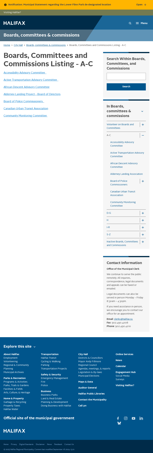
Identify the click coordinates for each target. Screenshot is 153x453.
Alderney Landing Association (126, 174)
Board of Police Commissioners (24, 101)
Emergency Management (54, 378)
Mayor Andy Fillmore (89, 361)
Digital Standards (26, 444)
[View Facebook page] (118, 418)
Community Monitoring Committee (26, 115)
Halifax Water (11, 409)
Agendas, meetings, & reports (94, 369)
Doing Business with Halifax (56, 406)
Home (6, 444)
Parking (45, 365)
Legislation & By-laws (90, 372)
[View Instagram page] (126, 418)
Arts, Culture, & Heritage (17, 393)
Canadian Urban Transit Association (26, 108)
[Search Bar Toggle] (130, 23)
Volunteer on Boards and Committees (120, 126)
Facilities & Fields (13, 389)
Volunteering (11, 361)
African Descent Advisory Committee (26, 87)
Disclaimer (40, 444)
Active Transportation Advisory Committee (31, 80)
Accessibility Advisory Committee (25, 72)
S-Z (109, 234)
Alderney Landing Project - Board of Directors (32, 94)
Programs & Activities (15, 382)
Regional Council (87, 365)
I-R (108, 227)
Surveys (120, 379)
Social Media (122, 376)
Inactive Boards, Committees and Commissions (122, 244)
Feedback (58, 444)
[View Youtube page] (134, 418)
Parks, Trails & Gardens (16, 385)
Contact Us (69, 444)
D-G (109, 213)
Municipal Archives (14, 372)
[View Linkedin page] (141, 418)
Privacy (14, 444)
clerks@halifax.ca (123, 319)
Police (44, 385)
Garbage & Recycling (15, 402)
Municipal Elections (88, 376)
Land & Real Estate (51, 398)
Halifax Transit (48, 358)
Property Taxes (12, 406)
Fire (43, 382)
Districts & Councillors (90, 358)
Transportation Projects (54, 369)
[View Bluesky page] (119, 422)
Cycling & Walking (51, 361)
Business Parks (49, 395)
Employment (10, 358)
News (49, 444)
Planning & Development (54, 402)
